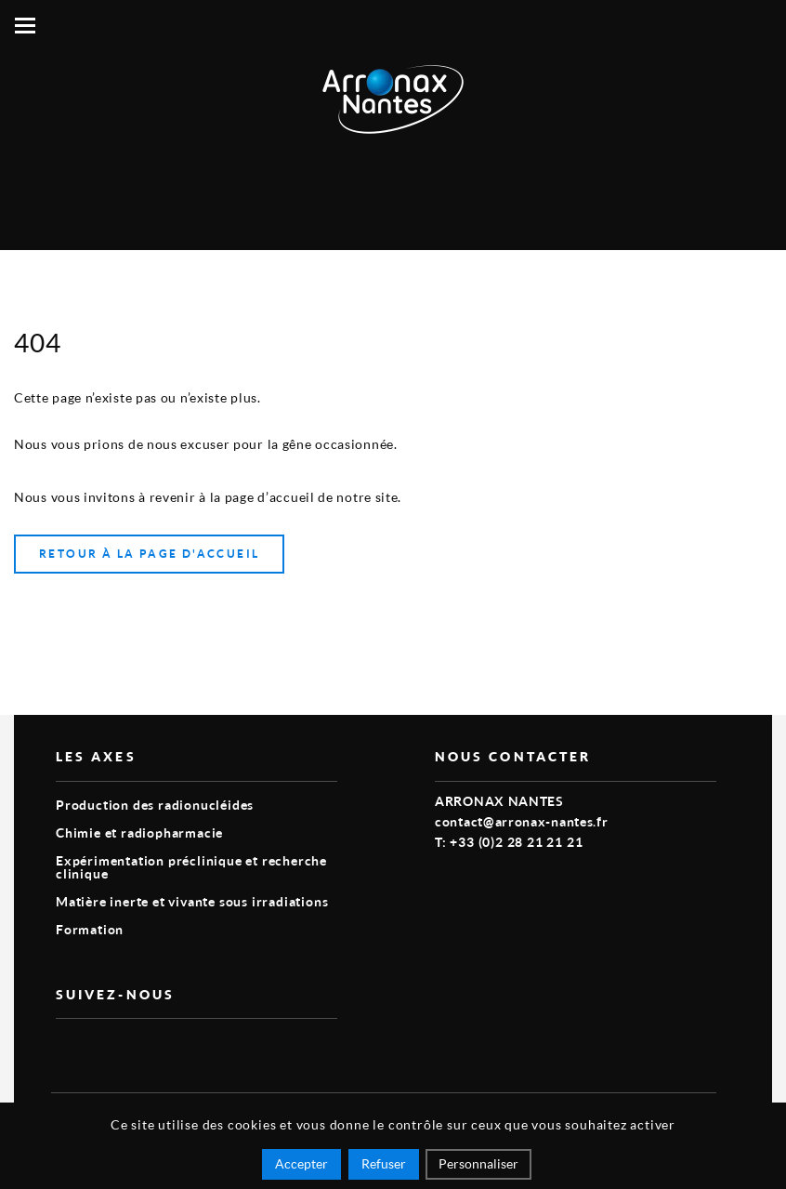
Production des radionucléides (155, 804)
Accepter (301, 1163)
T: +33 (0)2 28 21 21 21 (509, 842)
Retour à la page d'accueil (149, 554)
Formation (90, 929)
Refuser (383, 1163)
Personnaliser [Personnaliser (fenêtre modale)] (478, 1163)
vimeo (67, 1048)
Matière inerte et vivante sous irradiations (192, 901)
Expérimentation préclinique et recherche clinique (191, 866)
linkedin (109, 1048)
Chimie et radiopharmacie (139, 832)
